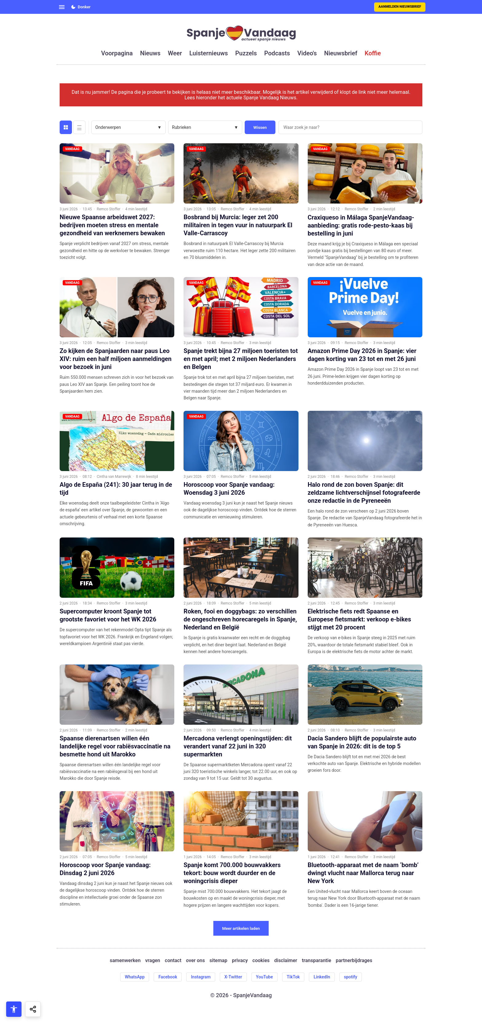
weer (175, 53)
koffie (373, 53)
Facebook (167, 976)
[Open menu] (62, 7)
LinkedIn (322, 976)
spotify (350, 976)
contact (173, 960)
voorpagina (117, 53)
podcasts (277, 53)
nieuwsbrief (341, 53)
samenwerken (125, 960)
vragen (152, 960)
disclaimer (285, 960)
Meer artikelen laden (241, 928)
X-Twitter (233, 976)
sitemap (218, 960)
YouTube (264, 976)
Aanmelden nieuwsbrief (399, 7)
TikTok (293, 976)
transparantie (316, 960)
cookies (261, 960)
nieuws (150, 53)
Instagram (201, 976)
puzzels (246, 53)
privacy (240, 960)
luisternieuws (208, 53)
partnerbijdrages (354, 960)
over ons (195, 960)
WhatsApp (134, 976)
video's (307, 53)
